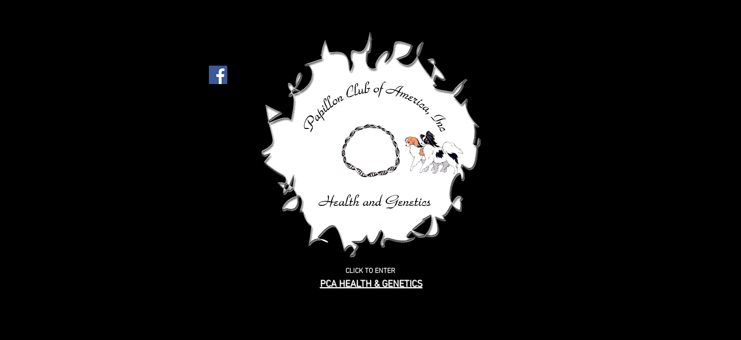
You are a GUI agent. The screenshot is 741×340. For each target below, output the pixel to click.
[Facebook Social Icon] (218, 75)
